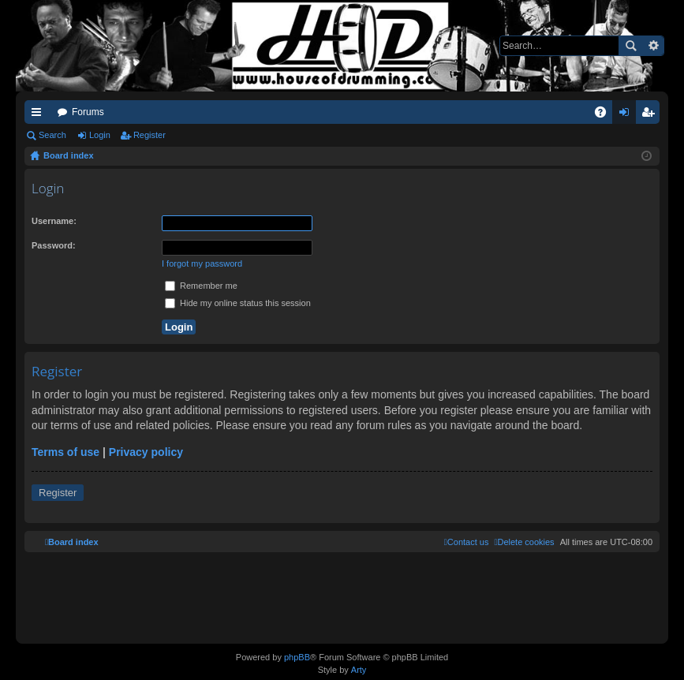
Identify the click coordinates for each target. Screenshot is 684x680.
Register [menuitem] (651, 115)
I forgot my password (202, 263)
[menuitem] (524, 542)
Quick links (39, 115)
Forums (88, 112)
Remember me (201, 285)
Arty (359, 669)
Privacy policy (146, 452)
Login (99, 135)
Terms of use (65, 452)
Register (149, 135)
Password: (54, 245)
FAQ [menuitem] (605, 115)
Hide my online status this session (238, 303)
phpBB (297, 657)
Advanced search (652, 45)
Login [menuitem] (627, 115)
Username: (54, 221)
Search (630, 45)
